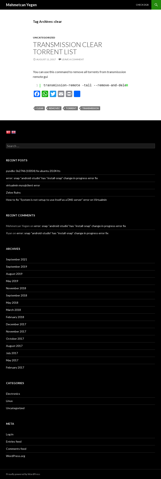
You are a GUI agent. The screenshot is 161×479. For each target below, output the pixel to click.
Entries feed (13, 441)
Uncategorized (44, 37)
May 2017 (12, 360)
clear (39, 108)
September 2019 (16, 266)
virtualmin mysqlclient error (23, 185)
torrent (71, 108)
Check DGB (142, 4)
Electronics (13, 393)
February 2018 (15, 317)
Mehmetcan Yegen (21, 5)
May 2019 (12, 281)
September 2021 (16, 259)
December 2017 (16, 324)
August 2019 (14, 273)
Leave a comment (73, 59)
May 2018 (12, 302)
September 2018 (16, 295)
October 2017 (15, 338)
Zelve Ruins (13, 192)
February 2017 (15, 367)
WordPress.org (15, 456)
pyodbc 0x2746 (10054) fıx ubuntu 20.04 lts (33, 171)
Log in (9, 434)
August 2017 (14, 345)
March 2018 (13, 309)
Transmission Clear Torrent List (67, 48)
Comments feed (16, 448)
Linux (9, 401)
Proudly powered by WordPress (23, 474)
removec (54, 108)
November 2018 (16, 288)
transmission (90, 108)
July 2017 (12, 353)
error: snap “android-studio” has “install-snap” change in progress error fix (52, 178)
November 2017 (16, 331)
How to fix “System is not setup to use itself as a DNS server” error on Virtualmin (56, 199)
